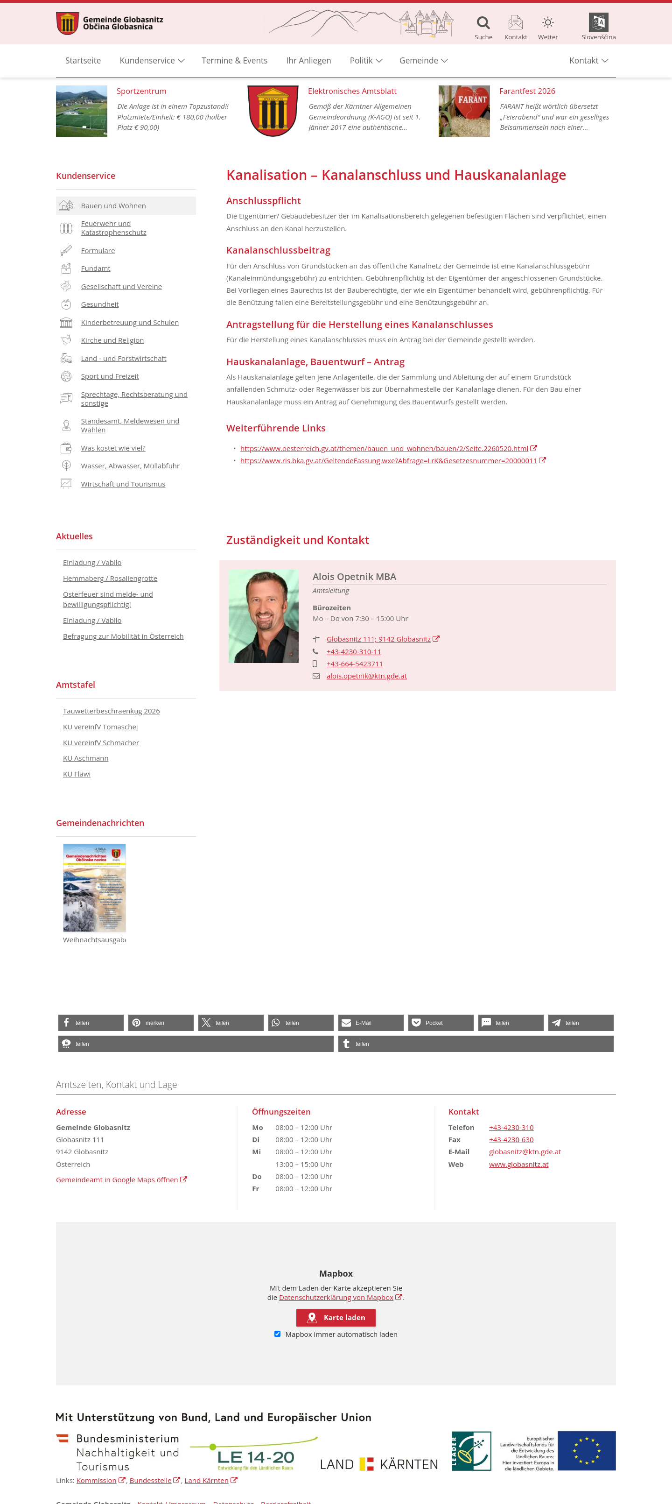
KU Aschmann (86, 758)
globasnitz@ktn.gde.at (525, 1151)
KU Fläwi (77, 773)
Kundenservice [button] (147, 61)
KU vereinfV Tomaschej (100, 726)
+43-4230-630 (511, 1139)
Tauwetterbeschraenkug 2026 (111, 710)
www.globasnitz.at (518, 1164)
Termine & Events (234, 61)
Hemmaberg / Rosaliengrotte (110, 578)
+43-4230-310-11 (354, 651)
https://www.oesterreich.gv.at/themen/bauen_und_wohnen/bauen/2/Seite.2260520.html (389, 448)
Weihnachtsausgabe (94, 894)
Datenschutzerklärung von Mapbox (341, 1297)
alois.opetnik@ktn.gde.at (367, 675)
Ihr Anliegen (308, 61)
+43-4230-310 (511, 1127)
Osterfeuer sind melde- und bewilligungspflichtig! (108, 599)
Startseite (83, 61)
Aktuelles (74, 536)
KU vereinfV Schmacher (101, 742)
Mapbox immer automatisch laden (336, 1334)
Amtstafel (75, 684)
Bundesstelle (155, 1480)
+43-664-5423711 (355, 663)
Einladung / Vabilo (92, 562)
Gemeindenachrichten (100, 822)
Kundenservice (85, 175)
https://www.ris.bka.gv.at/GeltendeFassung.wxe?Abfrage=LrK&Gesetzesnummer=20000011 (393, 460)
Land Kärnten (211, 1480)
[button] (91, 1023)
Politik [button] (361, 61)
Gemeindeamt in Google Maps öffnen (122, 1179)
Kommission (101, 1480)
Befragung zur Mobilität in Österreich (123, 636)
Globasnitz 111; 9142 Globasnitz (383, 638)
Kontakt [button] (583, 61)
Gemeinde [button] (418, 61)
